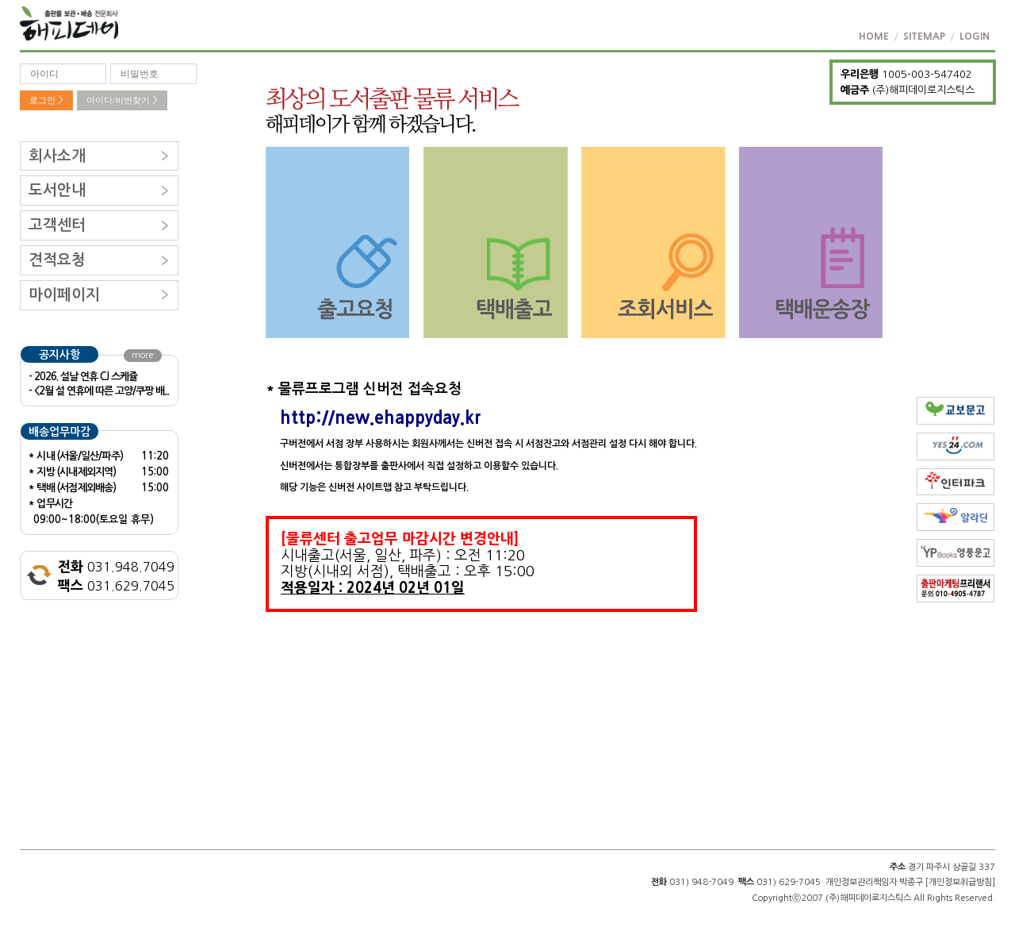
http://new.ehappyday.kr (380, 418)
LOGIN (974, 36)
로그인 (46, 100)
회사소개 (57, 156)
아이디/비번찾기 (122, 100)
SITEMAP (924, 36)
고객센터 (57, 225)
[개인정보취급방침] (960, 882)
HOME (874, 36)
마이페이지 (64, 294)
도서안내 (57, 190)
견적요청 (57, 259)
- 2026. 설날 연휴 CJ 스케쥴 (83, 376)
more (143, 355)
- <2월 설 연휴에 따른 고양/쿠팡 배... (99, 391)
